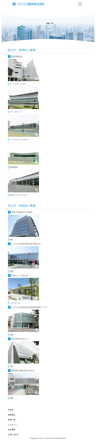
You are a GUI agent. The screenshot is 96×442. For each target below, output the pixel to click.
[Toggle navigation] (80, 4)
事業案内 (11, 415)
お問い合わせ (13, 435)
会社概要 (11, 430)
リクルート (12, 425)
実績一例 (11, 420)
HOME (10, 410)
